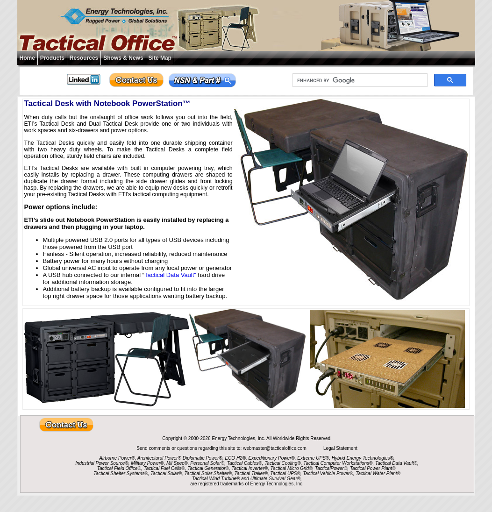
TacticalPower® (331, 468)
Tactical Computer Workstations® (337, 463)
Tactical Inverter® (250, 468)
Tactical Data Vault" (170, 274)
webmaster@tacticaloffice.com (275, 448)
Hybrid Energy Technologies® (362, 458)
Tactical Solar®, (166, 473)
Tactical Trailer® (251, 473)
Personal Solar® (207, 463)
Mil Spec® (177, 463)
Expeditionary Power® (272, 458)
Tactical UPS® (285, 473)
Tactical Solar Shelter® (208, 473)
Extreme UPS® (313, 458)
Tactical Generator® (208, 468)
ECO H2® (235, 458)
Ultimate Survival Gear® (275, 478)
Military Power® (147, 463)
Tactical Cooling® (282, 463)
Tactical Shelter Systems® (120, 473)
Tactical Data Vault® (396, 463)
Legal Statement (340, 448)
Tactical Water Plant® (378, 473)
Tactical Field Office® (119, 468)
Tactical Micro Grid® (292, 468)
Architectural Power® (159, 458)
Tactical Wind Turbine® (216, 478)
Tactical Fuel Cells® (164, 468)
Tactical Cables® (244, 463)
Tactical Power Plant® (373, 468)
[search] (359, 80)
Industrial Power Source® (101, 463)
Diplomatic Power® (202, 458)
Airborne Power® (117, 458)
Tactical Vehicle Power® (328, 473)
